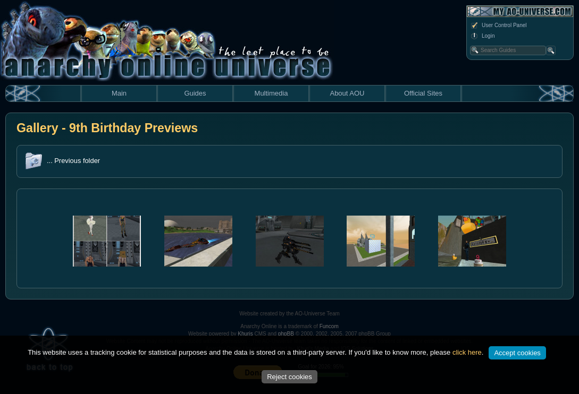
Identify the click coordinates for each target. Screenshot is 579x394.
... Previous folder (73, 161)
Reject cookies (289, 377)
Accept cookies (517, 353)
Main (119, 93)
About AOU (347, 93)
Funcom (329, 326)
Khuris (245, 334)
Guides (195, 93)
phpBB (286, 334)
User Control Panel (498, 25)
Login (482, 36)
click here (467, 352)
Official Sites (423, 93)
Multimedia (271, 93)
